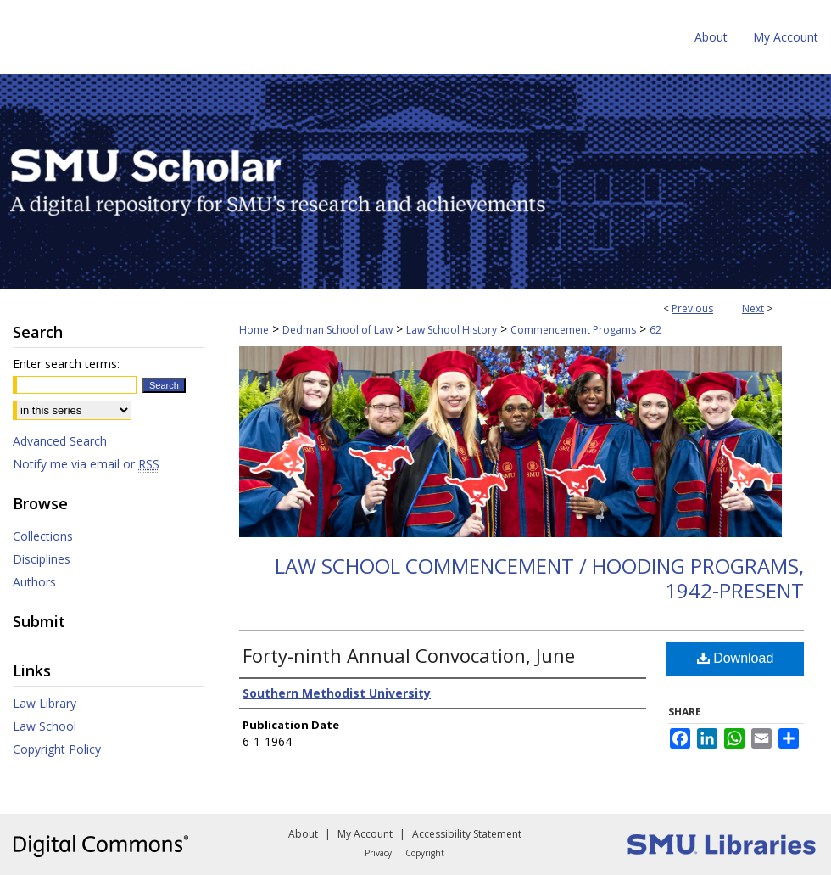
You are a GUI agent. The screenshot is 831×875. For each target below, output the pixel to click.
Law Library (44, 703)
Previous (692, 308)
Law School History (451, 330)
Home (254, 330)
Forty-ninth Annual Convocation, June (409, 655)
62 (655, 330)
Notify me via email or (86, 464)
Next (753, 308)
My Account (365, 834)
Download (735, 658)
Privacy (378, 853)
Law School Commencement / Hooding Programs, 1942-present (539, 578)
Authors (34, 582)
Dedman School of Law (337, 330)
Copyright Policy (57, 749)
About (303, 834)
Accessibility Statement (466, 834)
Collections (43, 536)
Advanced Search (60, 441)
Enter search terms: (66, 364)
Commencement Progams (573, 330)
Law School (44, 726)
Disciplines (41, 559)
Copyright (424, 853)
